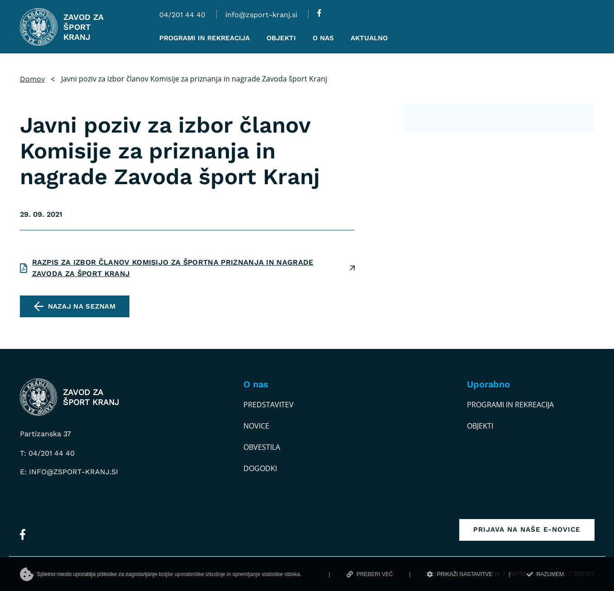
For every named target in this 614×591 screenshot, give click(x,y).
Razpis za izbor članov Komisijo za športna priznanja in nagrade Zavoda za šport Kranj (173, 268)
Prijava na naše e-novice (527, 529)
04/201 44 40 (182, 14)
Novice (256, 426)
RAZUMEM (545, 574)
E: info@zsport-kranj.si (69, 471)
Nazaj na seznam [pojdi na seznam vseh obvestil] (82, 306)
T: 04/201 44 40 (47, 453)
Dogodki (260, 468)
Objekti (480, 426)
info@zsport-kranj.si (261, 14)
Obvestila (261, 447)
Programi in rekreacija (510, 405)
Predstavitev (268, 405)
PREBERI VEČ (370, 574)
